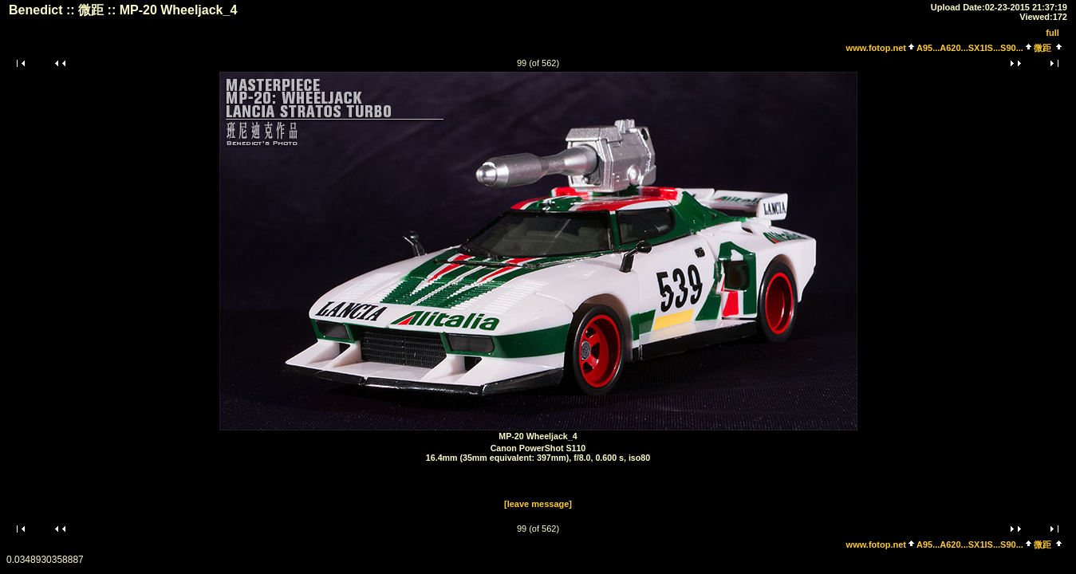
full (1052, 32)
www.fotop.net (876, 48)
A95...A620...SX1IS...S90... (969, 48)
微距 (1042, 48)
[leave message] (538, 504)
